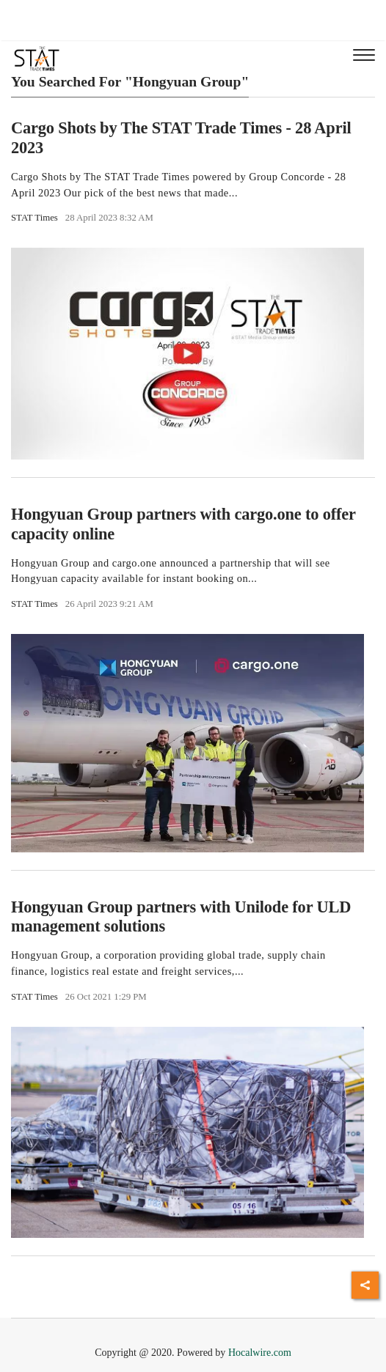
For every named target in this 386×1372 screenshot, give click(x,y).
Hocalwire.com (259, 1352)
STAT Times (34, 218)
